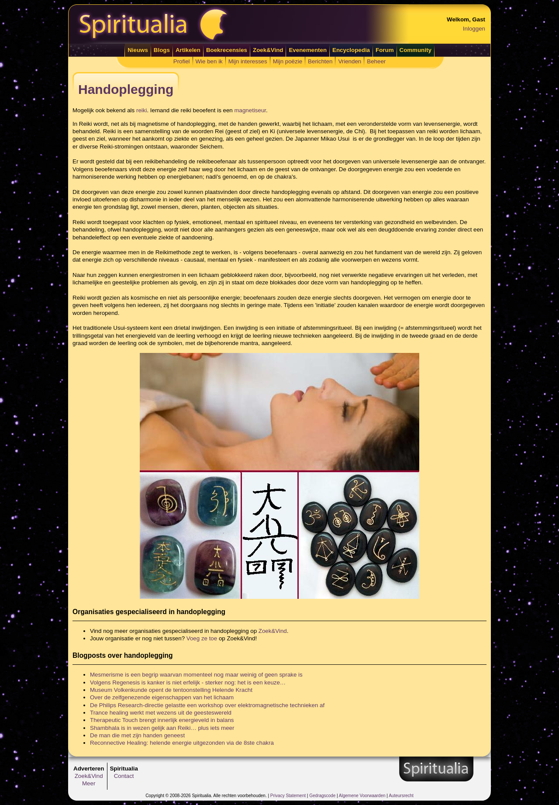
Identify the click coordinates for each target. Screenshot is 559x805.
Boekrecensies (226, 50)
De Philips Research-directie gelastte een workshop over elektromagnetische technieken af (207, 705)
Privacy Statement (288, 795)
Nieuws (138, 50)
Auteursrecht (401, 795)
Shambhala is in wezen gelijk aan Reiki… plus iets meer (162, 728)
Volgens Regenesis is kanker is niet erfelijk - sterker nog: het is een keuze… (188, 682)
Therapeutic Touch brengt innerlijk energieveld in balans (162, 720)
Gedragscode (322, 795)
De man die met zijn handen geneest (137, 735)
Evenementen (308, 50)
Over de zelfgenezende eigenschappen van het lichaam (162, 697)
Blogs (162, 50)
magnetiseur (250, 110)
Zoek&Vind (268, 50)
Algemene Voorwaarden (362, 795)
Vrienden (349, 61)
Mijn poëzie (287, 61)
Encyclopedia (351, 50)
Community (415, 50)
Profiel (181, 61)
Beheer (376, 61)
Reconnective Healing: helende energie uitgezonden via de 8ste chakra (182, 742)
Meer (88, 783)
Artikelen (188, 50)
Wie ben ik (209, 61)
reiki (141, 110)
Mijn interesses (247, 61)
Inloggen (474, 28)
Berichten (320, 61)
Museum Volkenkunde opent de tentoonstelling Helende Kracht (171, 690)
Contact (124, 776)
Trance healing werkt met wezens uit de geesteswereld (160, 712)
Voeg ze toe (201, 638)
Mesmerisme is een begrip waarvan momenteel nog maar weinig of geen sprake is (196, 674)
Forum (384, 50)
